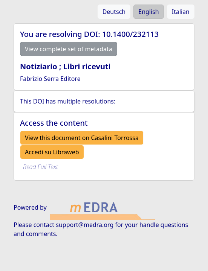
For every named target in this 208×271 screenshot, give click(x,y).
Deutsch (114, 12)
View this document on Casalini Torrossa (82, 138)
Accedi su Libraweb (52, 152)
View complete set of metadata (68, 49)
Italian (181, 12)
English (148, 12)
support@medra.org (84, 225)
